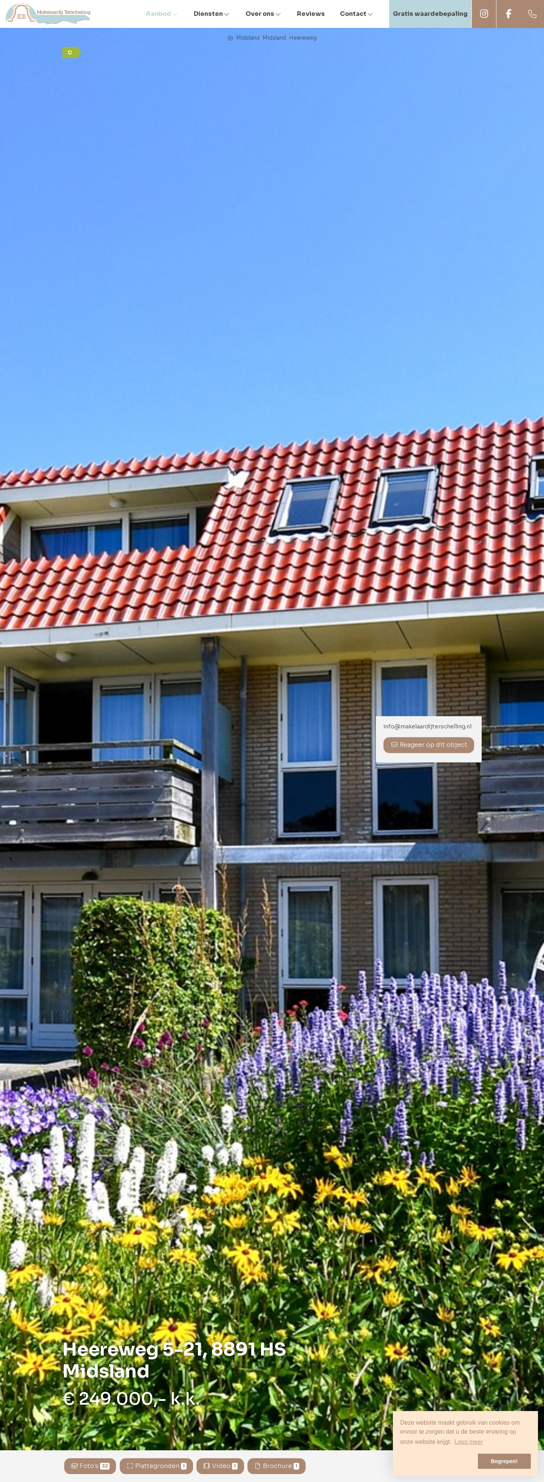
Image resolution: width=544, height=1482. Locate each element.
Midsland (248, 38)
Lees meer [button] (468, 1442)
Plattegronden (156, 1466)
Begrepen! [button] (504, 1461)
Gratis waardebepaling (430, 14)
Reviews (311, 14)
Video (220, 1466)
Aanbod (162, 14)
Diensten (212, 14)
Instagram (484, 14)
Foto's (90, 1466)
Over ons (264, 14)
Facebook (508, 14)
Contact (357, 14)
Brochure (276, 1466)
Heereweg (303, 38)
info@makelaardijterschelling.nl (427, 726)
